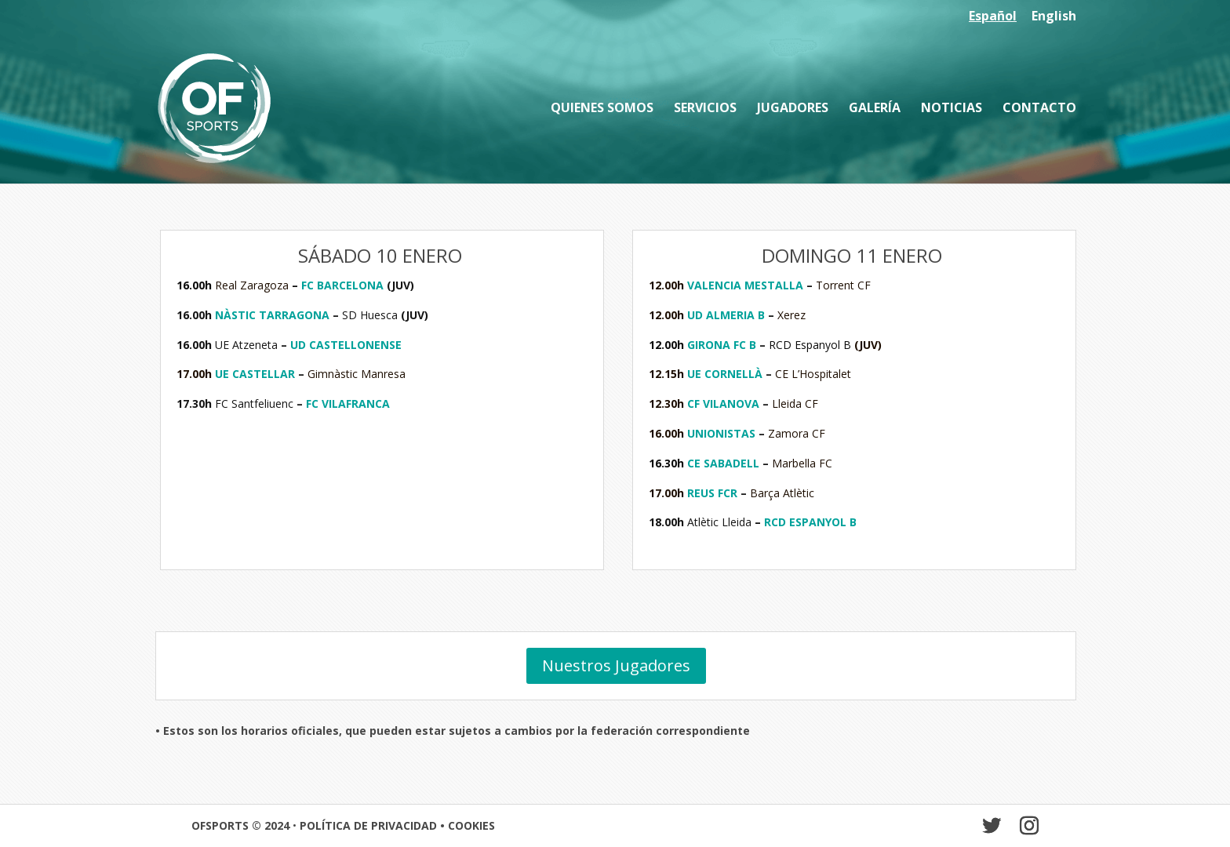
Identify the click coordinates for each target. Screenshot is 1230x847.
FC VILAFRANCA (348, 403)
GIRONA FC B (721, 344)
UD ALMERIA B (726, 314)
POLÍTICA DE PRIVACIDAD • (374, 825)
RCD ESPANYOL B (810, 521)
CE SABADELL (723, 463)
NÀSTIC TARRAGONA (274, 314)
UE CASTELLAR (255, 373)
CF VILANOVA (723, 403)
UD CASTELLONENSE (346, 344)
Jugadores (792, 109)
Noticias (951, 109)
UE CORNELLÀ (724, 373)
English (1054, 16)
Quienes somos (602, 109)
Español (993, 16)
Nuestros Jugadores (616, 665)
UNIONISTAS (721, 433)
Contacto (1039, 109)
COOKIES (471, 825)
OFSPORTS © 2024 (240, 825)
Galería (875, 109)
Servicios (705, 109)
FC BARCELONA (342, 285)
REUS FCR (712, 492)
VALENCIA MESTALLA (745, 285)
